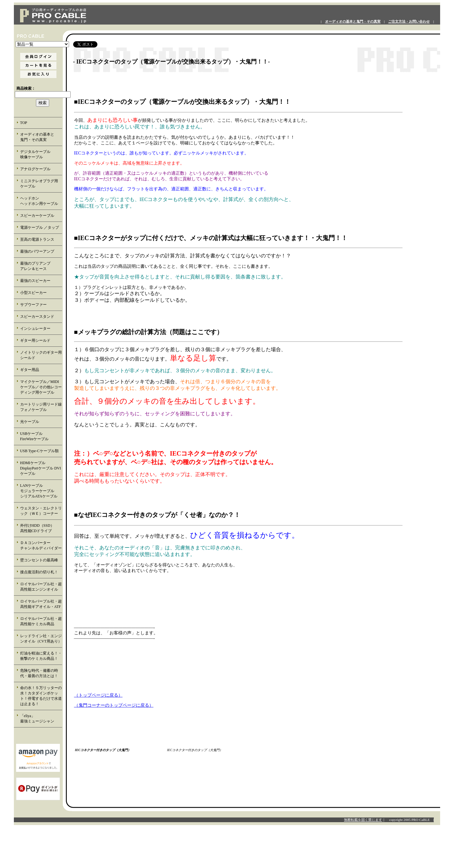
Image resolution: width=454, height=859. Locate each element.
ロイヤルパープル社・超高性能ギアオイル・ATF (41, 604)
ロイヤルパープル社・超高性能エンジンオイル (41, 587)
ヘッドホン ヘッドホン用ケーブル (41, 201)
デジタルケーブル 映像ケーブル (41, 154)
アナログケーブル (35, 169)
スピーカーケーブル (37, 215)
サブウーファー (33, 304)
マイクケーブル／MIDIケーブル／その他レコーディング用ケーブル (41, 387)
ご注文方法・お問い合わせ (409, 21)
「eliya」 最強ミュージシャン (40, 718)
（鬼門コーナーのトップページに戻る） (114, 705)
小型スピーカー (33, 292)
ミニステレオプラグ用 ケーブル (39, 183)
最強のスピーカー (35, 280)
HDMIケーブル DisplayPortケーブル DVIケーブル (40, 468)
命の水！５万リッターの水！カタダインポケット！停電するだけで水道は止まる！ (41, 696)
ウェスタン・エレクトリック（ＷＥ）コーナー (41, 511)
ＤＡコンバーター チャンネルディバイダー (41, 545)
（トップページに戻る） (98, 695)
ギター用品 (29, 370)
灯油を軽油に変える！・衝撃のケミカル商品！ (41, 656)
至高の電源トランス (37, 239)
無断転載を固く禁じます (363, 820)
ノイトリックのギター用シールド (41, 355)
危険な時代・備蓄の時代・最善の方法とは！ (39, 673)
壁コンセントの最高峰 (39, 560)
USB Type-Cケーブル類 (39, 451)
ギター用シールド (35, 340)
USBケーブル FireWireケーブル (39, 436)
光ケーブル (29, 421)
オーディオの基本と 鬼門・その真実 (41, 137)
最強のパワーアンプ (37, 251)
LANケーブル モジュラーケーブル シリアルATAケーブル (41, 490)
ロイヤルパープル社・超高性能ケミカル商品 (41, 621)
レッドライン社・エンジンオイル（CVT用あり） (41, 638)
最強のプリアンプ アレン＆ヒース (41, 266)
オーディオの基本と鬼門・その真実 (353, 21)
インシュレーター (35, 328)
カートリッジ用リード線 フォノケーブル (41, 407)
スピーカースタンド (37, 316)
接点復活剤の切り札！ (39, 572)
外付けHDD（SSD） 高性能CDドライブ (41, 528)
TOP (23, 123)
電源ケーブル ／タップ (39, 227)
